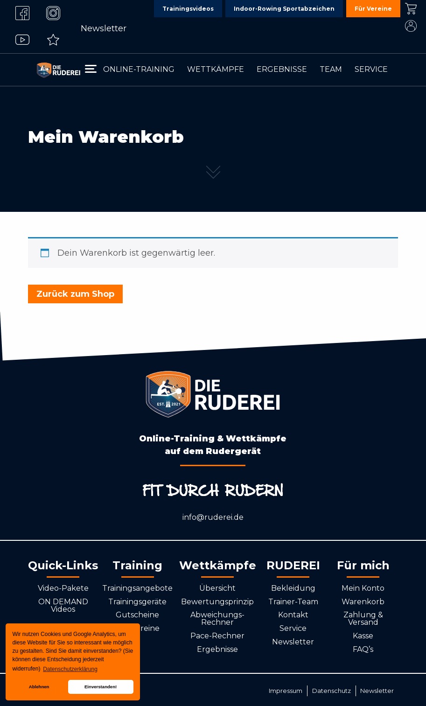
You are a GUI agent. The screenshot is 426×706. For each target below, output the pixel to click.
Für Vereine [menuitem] (373, 8)
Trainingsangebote (137, 588)
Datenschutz (331, 690)
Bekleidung (293, 588)
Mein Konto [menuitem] (410, 26)
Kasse (363, 635)
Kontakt (293, 614)
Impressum (285, 690)
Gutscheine (137, 614)
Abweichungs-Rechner (217, 618)
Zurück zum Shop (75, 294)
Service (293, 628)
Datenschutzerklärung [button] (70, 669)
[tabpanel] (213, 106)
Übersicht (217, 588)
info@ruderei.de (213, 517)
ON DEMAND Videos (63, 605)
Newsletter (103, 28)
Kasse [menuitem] (410, 8)
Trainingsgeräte (137, 601)
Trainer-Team (293, 601)
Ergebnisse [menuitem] (282, 69)
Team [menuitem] (331, 69)
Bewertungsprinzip (217, 601)
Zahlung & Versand (363, 618)
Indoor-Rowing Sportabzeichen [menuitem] (284, 8)
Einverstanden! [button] (100, 686)
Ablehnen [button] (39, 686)
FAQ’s (363, 649)
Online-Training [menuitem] (139, 69)
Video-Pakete (63, 588)
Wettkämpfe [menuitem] (215, 69)
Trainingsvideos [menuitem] (188, 8)
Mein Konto (363, 588)
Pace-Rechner (217, 635)
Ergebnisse (217, 649)
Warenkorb (363, 601)
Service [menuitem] (371, 69)
